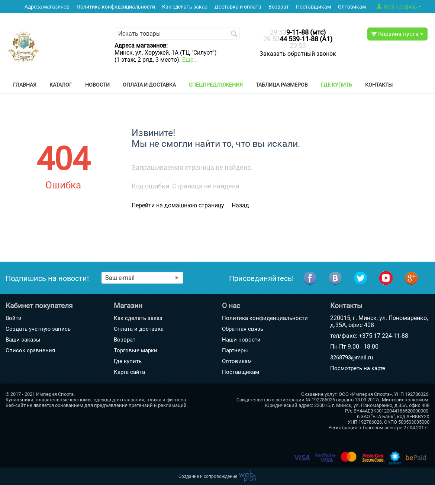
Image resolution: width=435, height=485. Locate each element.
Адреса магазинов (47, 7)
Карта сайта (129, 372)
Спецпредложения (216, 85)
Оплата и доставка (149, 85)
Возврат (278, 7)
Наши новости (241, 339)
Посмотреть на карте (357, 368)
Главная (24, 85)
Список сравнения (30, 350)
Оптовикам (352, 7)
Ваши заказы (23, 339)
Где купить (336, 85)
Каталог (60, 85)
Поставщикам (313, 7)
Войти (14, 318)
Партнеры (235, 350)
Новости (97, 85)
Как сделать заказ (184, 7)
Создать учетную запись (38, 329)
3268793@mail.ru (351, 357)
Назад (240, 205)
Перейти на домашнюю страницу (178, 205)
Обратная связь (242, 329)
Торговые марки (135, 350)
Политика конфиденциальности (116, 7)
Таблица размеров (282, 85)
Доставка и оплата (238, 7)
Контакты (379, 85)
